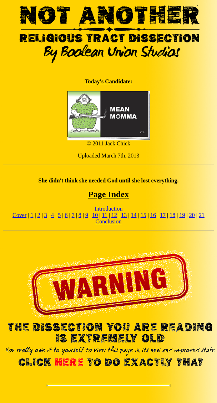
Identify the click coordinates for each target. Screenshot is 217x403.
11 (104, 215)
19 (182, 215)
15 (143, 215)
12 (114, 215)
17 (163, 215)
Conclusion (109, 221)
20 (192, 215)
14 (133, 215)
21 (202, 215)
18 (172, 215)
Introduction (108, 209)
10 (95, 215)
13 (124, 215)
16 (153, 215)
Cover (19, 215)
